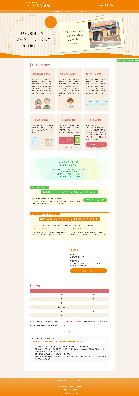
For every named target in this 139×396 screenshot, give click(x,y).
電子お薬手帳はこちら (66, 140)
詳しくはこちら (88, 271)
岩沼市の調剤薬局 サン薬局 (69, 386)
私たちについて (69, 11)
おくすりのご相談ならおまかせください (69, 384)
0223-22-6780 (105, 5)
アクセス (83, 11)
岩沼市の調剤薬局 (55, 11)
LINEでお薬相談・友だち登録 (95, 200)
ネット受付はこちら (96, 144)
